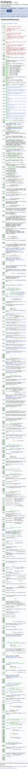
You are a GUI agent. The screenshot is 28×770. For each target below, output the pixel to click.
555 (3, 724)
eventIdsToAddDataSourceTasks (17, 294)
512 (3, 691)
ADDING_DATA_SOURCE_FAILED (16, 325)
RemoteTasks (9, 528)
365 (3, 536)
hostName (8, 690)
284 (3, 448)
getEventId (11, 367)
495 (3, 667)
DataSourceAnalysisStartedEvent (15, 116)
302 (3, 457)
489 (3, 662)
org (8, 16)
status (7, 725)
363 (3, 530)
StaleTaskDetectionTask (12, 663)
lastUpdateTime (10, 535)
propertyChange (10, 310)
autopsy (17, 16)
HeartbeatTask (9, 643)
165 (3, 288)
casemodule (23, 16)
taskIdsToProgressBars (12, 538)
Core (2, 16)
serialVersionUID (10, 688)
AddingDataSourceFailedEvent (16, 90)
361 (3, 527)
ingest (20, 110)
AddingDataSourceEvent (14, 87)
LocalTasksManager (10, 289)
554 (3, 724)
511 (3, 689)
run (18, 646)
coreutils (21, 95)
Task (7, 368)
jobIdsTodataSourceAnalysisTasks (15, 296)
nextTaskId (21, 292)
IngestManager (20, 340)
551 (3, 719)
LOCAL (21, 313)
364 (3, 534)
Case (17, 319)
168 (3, 293)
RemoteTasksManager (11, 445)
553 (3, 722)
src (5, 16)
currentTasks (12, 692)
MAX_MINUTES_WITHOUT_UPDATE (13, 531)
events (20, 101)
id (21, 724)
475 (3, 646)
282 (3, 444)
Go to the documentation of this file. (9, 23)
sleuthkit (12, 16)
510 (3, 688)
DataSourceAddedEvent (14, 93)
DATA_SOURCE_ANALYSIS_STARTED (16, 342)
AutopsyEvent (9, 313)
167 (3, 292)
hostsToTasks (16, 449)
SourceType (16, 313)
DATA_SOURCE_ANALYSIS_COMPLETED (16, 349)
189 (3, 309)
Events (20, 319)
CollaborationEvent (11, 371)
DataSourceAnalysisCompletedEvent (15, 114)
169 (3, 295)
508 (3, 683)
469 (3, 642)
